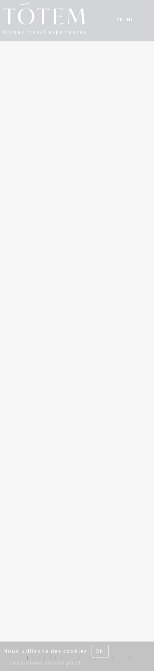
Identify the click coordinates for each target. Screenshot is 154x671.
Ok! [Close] (100, 651)
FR (120, 19)
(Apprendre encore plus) (45, 663)
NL (130, 19)
